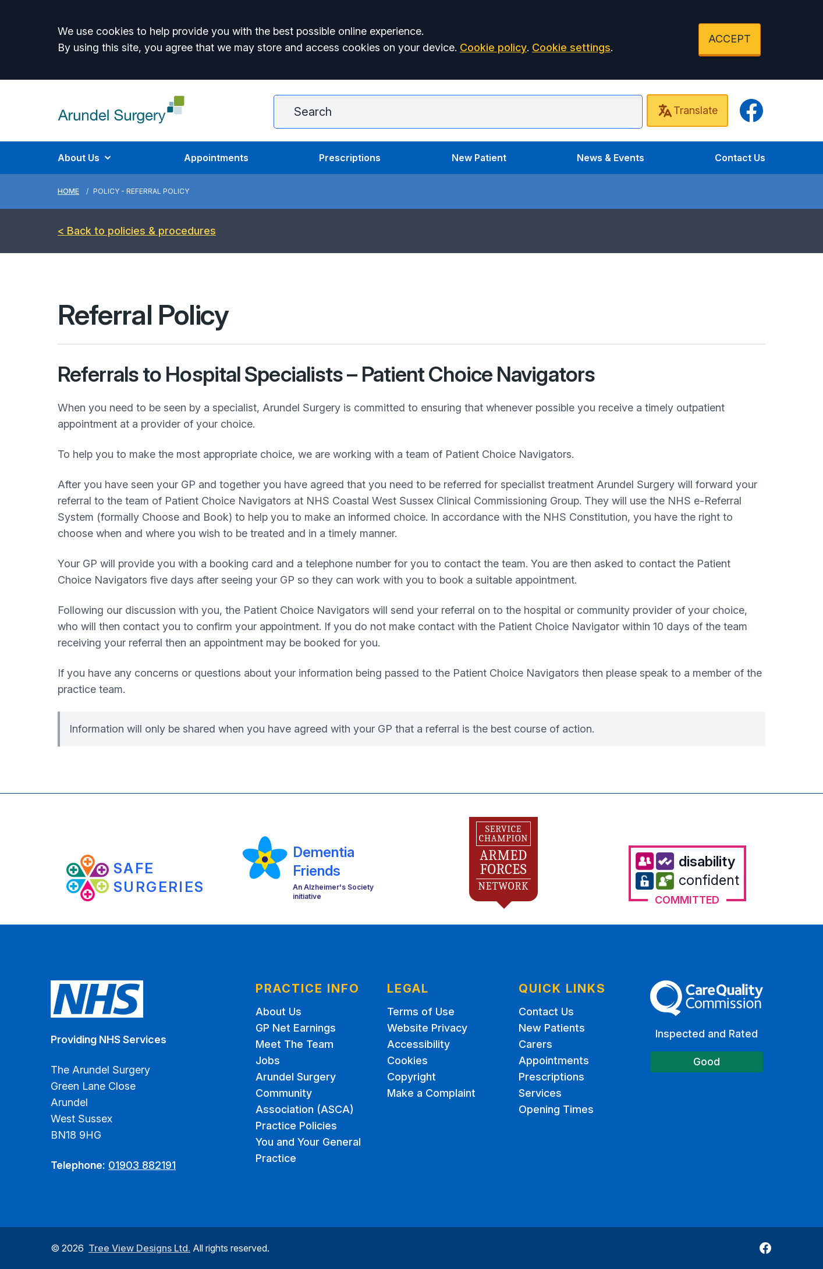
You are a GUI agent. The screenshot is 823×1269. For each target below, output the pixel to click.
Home (68, 191)
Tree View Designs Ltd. (139, 1248)
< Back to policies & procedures (137, 231)
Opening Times (556, 1109)
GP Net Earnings (296, 1028)
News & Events (610, 157)
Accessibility (418, 1044)
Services (540, 1093)
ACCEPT (729, 39)
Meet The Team (295, 1044)
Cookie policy (493, 47)
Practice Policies (296, 1125)
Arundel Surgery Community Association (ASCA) (305, 1093)
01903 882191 (142, 1165)
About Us (85, 157)
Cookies (407, 1060)
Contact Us (740, 157)
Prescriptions (350, 157)
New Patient (479, 157)
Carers (535, 1044)
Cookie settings (571, 47)
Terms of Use (421, 1011)
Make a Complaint (431, 1093)
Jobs (268, 1060)
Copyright (411, 1077)
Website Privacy (427, 1028)
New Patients (552, 1028)
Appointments (216, 157)
